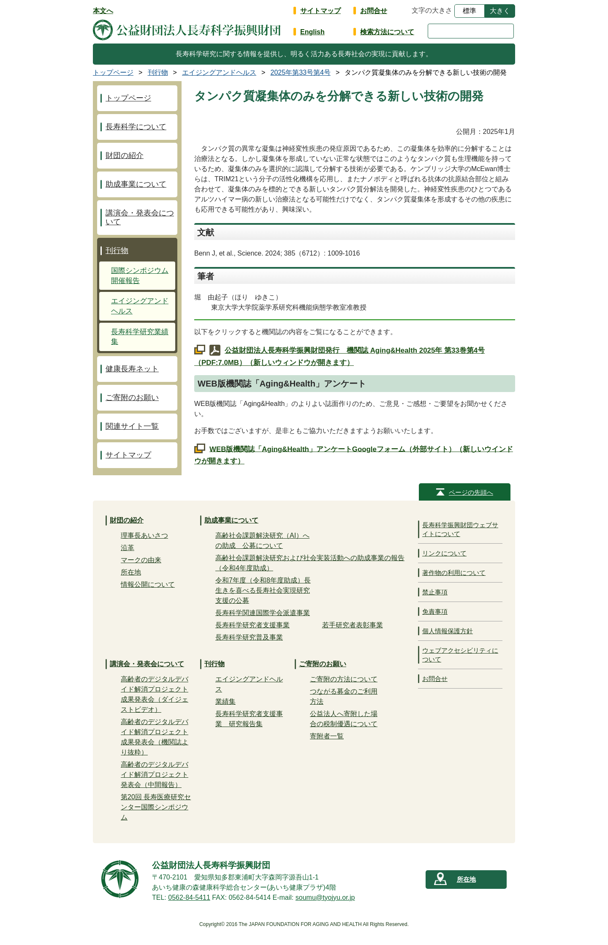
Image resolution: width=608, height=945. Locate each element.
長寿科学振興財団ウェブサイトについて (460, 529)
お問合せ (373, 10)
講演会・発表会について (140, 217)
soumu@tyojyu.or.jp (325, 897)
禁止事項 (435, 592)
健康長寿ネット (132, 369)
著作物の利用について (454, 572)
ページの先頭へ (471, 492)
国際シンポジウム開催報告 (139, 276)
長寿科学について (136, 127)
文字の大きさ (432, 10)
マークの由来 (141, 560)
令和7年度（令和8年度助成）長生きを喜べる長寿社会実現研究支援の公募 (263, 590)
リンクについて (444, 553)
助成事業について (136, 184)
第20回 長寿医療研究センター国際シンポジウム (156, 807)
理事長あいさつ (144, 535)
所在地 (131, 572)
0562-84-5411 (189, 897)
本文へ (103, 10)
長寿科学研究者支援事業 (252, 625)
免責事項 (435, 611)
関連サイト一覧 (132, 426)
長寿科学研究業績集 (139, 337)
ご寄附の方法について (343, 679)
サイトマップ (320, 10)
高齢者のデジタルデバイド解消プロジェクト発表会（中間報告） (154, 774)
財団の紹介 (125, 155)
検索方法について (387, 31)
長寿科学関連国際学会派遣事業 (262, 612)
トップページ (128, 98)
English (312, 31)
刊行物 (117, 250)
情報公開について (148, 584)
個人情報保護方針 (447, 631)
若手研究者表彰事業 (352, 625)
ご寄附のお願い (132, 397)
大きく (500, 10)
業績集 (225, 701)
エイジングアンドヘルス (139, 306)
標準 (469, 10)
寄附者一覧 (327, 736)
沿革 (127, 547)
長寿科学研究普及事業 (249, 637)
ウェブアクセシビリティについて (460, 655)
